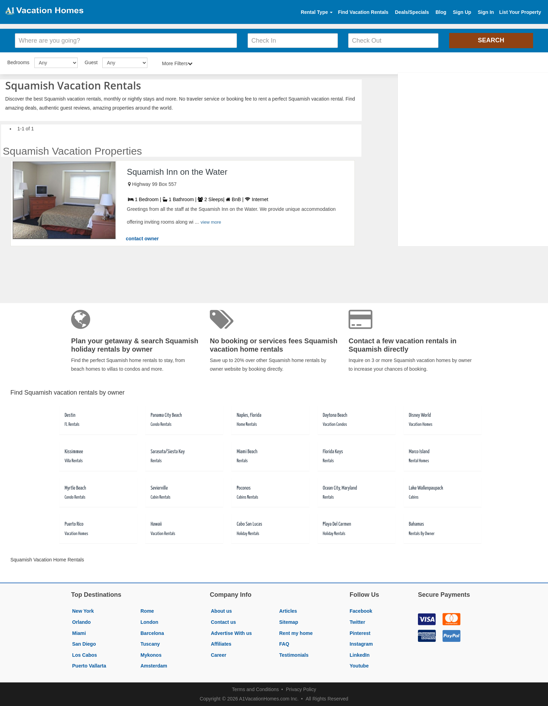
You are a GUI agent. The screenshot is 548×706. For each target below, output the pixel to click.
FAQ (284, 644)
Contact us (223, 622)
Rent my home (295, 633)
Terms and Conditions (255, 689)
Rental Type (317, 12)
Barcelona (152, 633)
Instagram (361, 644)
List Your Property (520, 12)
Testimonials (294, 655)
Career (218, 655)
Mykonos (151, 655)
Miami (79, 633)
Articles (288, 611)
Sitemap (288, 622)
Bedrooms (18, 62)
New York (83, 611)
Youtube (359, 666)
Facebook (361, 611)
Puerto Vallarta (89, 666)
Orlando (81, 622)
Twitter (357, 622)
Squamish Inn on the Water (177, 171)
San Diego (84, 644)
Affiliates (221, 644)
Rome (147, 611)
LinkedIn (360, 655)
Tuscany (150, 644)
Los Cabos (84, 655)
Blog (441, 12)
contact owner (142, 238)
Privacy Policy (301, 689)
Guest (91, 62)
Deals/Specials (412, 12)
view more (210, 222)
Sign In (486, 12)
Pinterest (360, 633)
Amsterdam (153, 666)
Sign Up (462, 12)
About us (221, 611)
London (149, 622)
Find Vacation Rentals (363, 12)
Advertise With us (231, 633)
